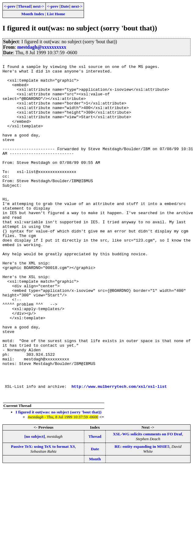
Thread (24, 6)
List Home (56, 14)
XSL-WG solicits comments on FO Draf (147, 501)
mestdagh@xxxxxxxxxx (41, 47)
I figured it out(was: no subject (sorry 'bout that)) (58, 479)
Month (95, 526)
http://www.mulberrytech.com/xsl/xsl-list (119, 452)
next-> (38, 6)
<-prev (10, 6)
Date (65, 6)
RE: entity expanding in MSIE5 (142, 514)
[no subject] (34, 504)
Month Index (32, 14)
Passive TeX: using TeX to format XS (43, 514)
